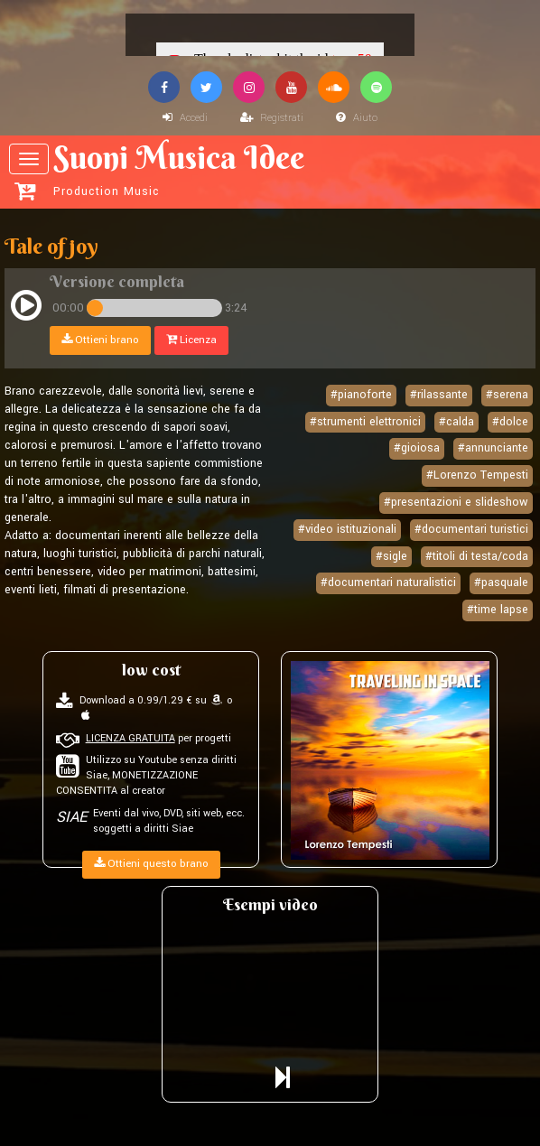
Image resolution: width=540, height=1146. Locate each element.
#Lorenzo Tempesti (477, 475)
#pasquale (501, 582)
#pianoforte (361, 395)
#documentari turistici (471, 529)
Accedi (185, 118)
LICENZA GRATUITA (130, 738)
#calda (456, 422)
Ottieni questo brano (151, 863)
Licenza (191, 340)
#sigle (391, 556)
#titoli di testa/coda (476, 556)
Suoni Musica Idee (272, 169)
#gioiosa (417, 448)
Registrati (271, 118)
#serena (507, 395)
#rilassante (439, 395)
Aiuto (356, 118)
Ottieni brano (100, 340)
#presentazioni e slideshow (456, 502)
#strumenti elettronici (365, 422)
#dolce (510, 422)
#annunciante (493, 448)
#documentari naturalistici (388, 582)
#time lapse (497, 609)
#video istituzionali (347, 529)
